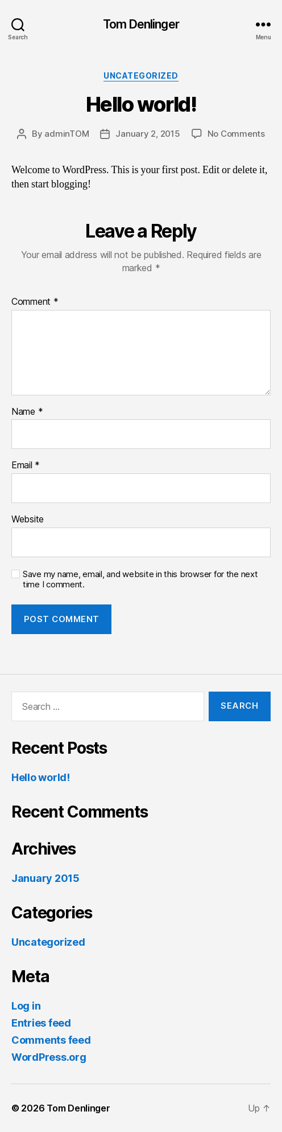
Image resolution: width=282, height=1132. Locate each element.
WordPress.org (48, 1057)
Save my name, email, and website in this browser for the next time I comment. (140, 579)
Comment (35, 302)
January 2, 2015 (147, 133)
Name (27, 412)
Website (27, 519)
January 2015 (45, 878)
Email (25, 465)
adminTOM (66, 133)
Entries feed (41, 1023)
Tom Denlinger (141, 24)
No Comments (236, 133)
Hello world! (40, 777)
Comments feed (51, 1040)
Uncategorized (141, 75)
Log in (25, 1006)
